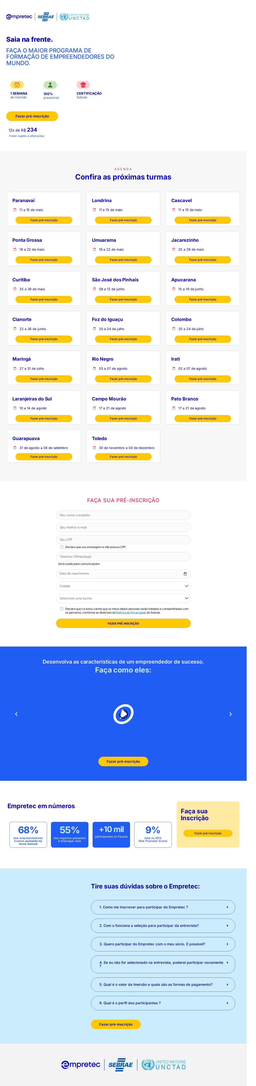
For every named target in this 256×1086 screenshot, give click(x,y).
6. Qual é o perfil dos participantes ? (130, 1003)
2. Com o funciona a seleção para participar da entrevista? (149, 926)
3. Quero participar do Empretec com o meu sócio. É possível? (152, 944)
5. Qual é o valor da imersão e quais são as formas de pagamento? (156, 984)
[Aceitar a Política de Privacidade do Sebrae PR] (61, 608)
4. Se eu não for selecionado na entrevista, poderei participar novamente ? (161, 964)
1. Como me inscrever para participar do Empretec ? (143, 907)
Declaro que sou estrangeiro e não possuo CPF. (95, 547)
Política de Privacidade (131, 612)
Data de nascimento (74, 573)
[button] (16, 714)
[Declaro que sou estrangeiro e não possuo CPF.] (61, 546)
